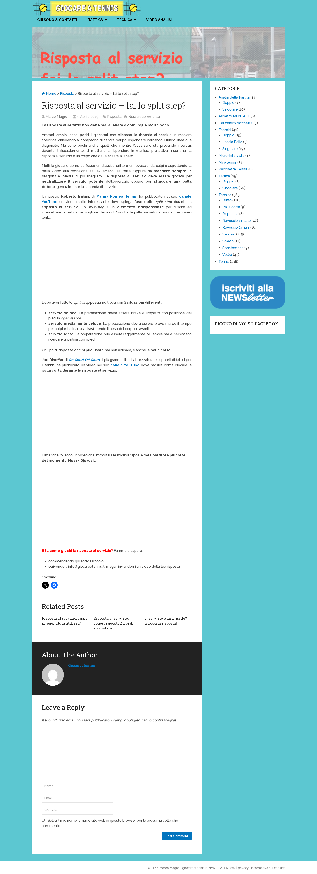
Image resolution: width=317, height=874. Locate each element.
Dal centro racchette (236, 123)
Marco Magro (56, 117)
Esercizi (225, 130)
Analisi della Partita (234, 97)
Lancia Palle (232, 142)
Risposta (67, 93)
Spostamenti (232, 248)
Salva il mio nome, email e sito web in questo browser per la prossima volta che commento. (110, 823)
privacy (243, 868)
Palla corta (231, 207)
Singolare (230, 109)
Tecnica (124, 20)
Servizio (228, 234)
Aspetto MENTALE (234, 116)
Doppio (228, 102)
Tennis (224, 261)
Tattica (95, 20)
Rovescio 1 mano (236, 221)
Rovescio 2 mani (235, 227)
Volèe (227, 255)
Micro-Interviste (232, 155)
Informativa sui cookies (268, 868)
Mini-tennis (227, 162)
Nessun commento (144, 117)
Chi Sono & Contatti (57, 20)
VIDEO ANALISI (159, 20)
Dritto (227, 200)
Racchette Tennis (233, 169)
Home (49, 93)
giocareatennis (81, 665)
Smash (228, 241)
